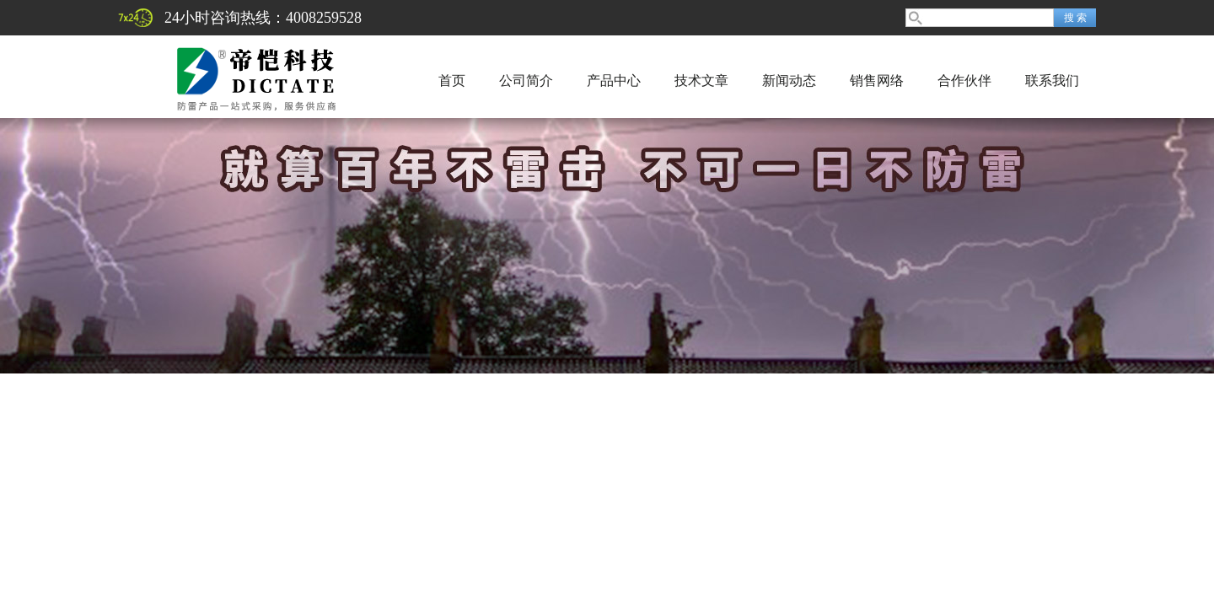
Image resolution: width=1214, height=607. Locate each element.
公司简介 (526, 80)
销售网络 (877, 80)
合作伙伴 (964, 80)
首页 (451, 80)
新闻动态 (789, 80)
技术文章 (701, 80)
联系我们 (1052, 80)
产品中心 (614, 80)
